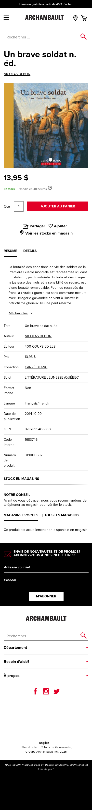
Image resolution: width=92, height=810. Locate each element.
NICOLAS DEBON (17, 74)
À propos (12, 675)
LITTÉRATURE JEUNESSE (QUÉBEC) (52, 377)
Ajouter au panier (58, 206)
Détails (30, 250)
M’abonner (46, 596)
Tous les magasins (61, 515)
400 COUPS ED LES (40, 346)
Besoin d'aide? (16, 661)
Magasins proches (21, 515)
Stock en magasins (21, 478)
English (44, 743)
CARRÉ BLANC (36, 367)
